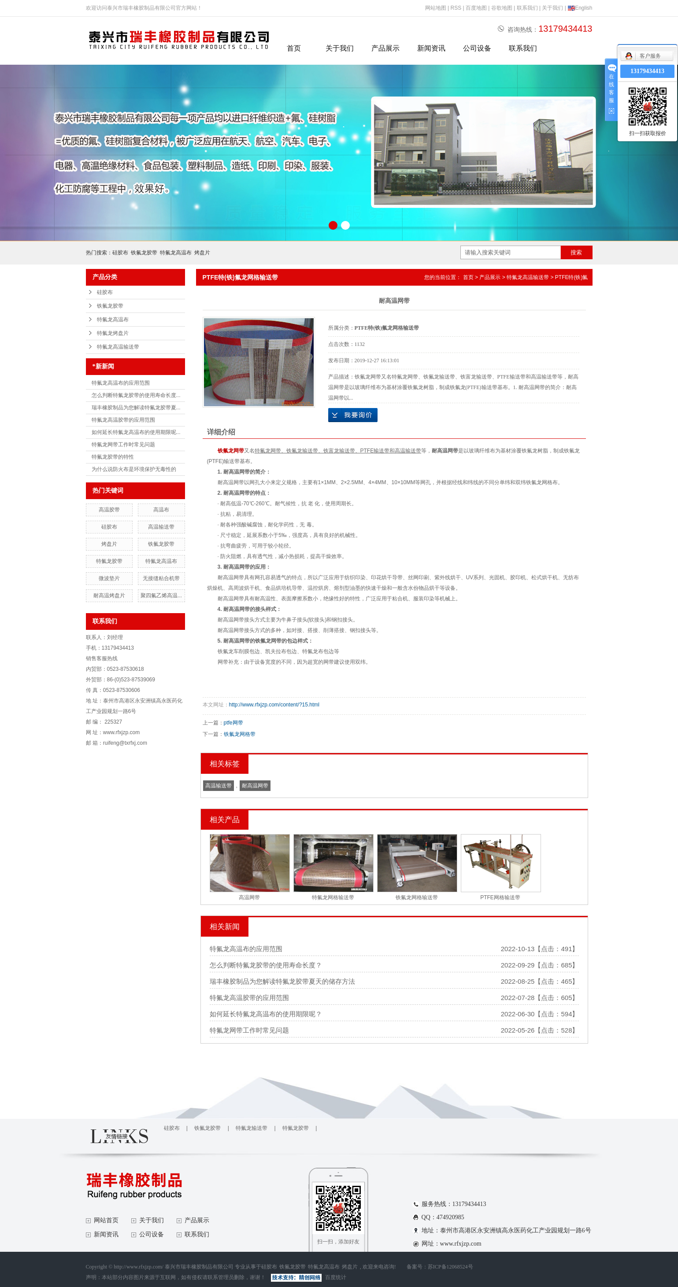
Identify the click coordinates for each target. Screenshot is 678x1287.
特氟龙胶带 (109, 561)
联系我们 (527, 8)
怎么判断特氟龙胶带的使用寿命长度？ (266, 965)
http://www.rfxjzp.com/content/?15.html (274, 705)
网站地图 (435, 8)
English (579, 8)
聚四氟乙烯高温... (161, 595)
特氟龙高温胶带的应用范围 (123, 420)
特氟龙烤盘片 (113, 333)
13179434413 (647, 71)
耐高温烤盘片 (109, 595)
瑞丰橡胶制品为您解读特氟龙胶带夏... (136, 407)
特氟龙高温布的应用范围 (121, 383)
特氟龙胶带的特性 (113, 457)
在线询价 (353, 415)
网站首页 (106, 1220)
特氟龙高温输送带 (118, 347)
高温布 (161, 510)
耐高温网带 (255, 786)
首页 (294, 48)
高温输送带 (161, 527)
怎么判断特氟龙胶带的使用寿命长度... (136, 395)
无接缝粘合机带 (161, 578)
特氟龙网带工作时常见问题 (123, 444)
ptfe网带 (233, 723)
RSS (455, 8)
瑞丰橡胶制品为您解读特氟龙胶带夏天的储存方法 (282, 981)
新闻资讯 (431, 48)
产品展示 (385, 48)
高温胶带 (109, 510)
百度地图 (476, 8)
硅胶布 (120, 253)
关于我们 (552, 8)
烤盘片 (202, 253)
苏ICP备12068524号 (450, 1267)
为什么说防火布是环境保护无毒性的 (134, 469)
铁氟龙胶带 (144, 253)
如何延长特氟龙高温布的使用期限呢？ (266, 1014)
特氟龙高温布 (176, 253)
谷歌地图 (501, 8)
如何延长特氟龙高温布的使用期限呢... (136, 432)
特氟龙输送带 (251, 1128)
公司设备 (477, 48)
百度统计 (335, 1277)
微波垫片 (109, 578)
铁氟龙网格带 (240, 734)
